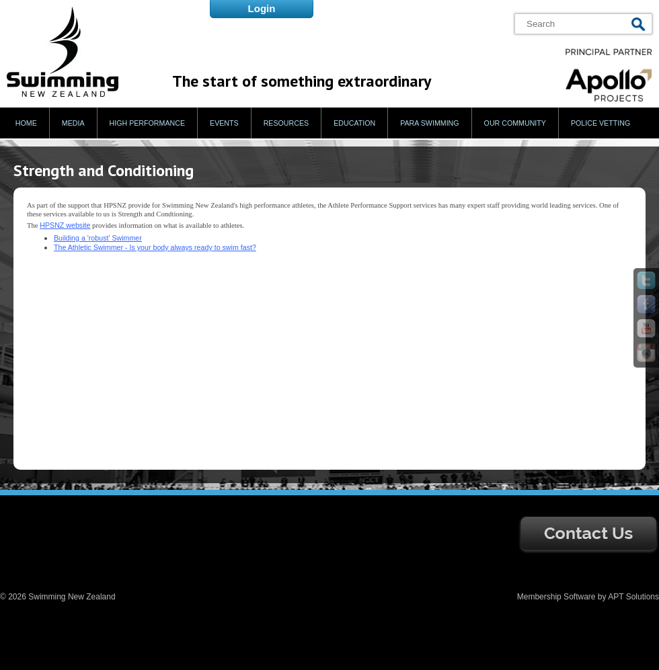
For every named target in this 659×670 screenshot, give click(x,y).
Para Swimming (429, 123)
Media (73, 123)
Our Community (515, 123)
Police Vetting (600, 123)
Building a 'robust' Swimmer (98, 238)
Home (26, 123)
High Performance (148, 123)
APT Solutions (633, 596)
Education (354, 123)
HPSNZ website (65, 225)
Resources (286, 123)
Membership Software (556, 596)
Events (224, 123)
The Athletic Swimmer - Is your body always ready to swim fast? (155, 247)
